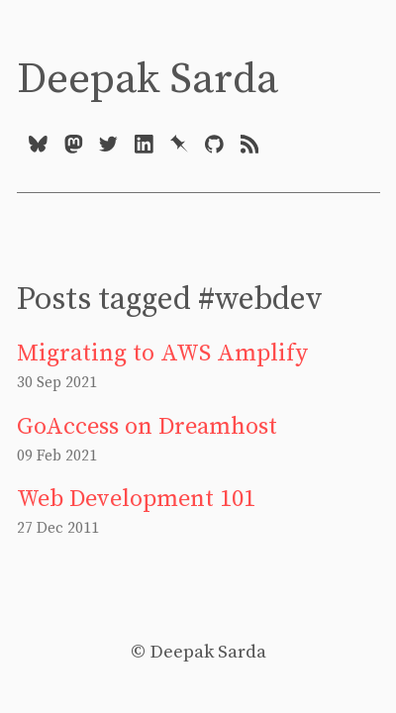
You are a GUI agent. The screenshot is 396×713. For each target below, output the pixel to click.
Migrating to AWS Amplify (162, 353)
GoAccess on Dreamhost (147, 427)
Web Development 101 (136, 499)
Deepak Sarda (147, 79)
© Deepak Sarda (198, 652)
